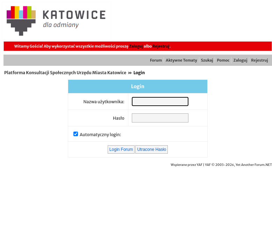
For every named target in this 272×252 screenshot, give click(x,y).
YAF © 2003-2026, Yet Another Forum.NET (238, 165)
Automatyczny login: (100, 134)
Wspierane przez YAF (186, 165)
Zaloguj (136, 46)
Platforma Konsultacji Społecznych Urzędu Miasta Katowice (65, 72)
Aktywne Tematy (181, 60)
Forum (156, 60)
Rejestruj (160, 46)
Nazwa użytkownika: (103, 101)
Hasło (118, 118)
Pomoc (223, 60)
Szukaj (207, 60)
